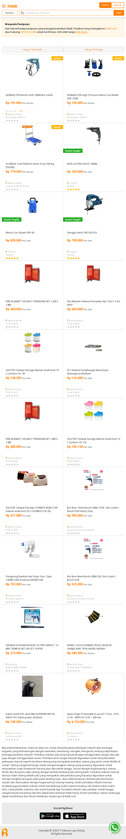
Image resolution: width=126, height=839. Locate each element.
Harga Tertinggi (94, 49)
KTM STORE (12, 392)
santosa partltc (14, 736)
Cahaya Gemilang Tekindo (81, 529)
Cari (118, 12)
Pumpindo (72, 736)
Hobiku (70, 254)
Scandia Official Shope (17, 186)
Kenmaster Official (15, 117)
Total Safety (12, 323)
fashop (70, 186)
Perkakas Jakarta (14, 598)
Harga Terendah (32, 49)
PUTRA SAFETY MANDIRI (79, 667)
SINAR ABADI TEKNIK (16, 667)
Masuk (117, 5)
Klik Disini (81, 32)
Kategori (9, 12)
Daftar (105, 5)
